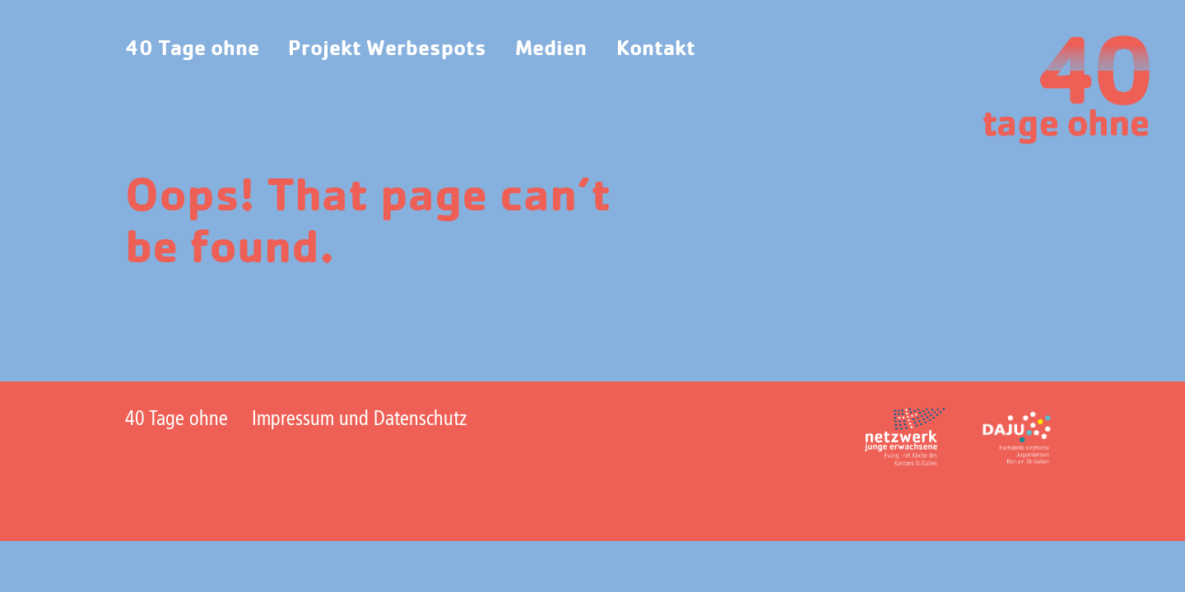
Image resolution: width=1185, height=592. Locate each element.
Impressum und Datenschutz (359, 420)
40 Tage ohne (192, 49)
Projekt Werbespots (387, 49)
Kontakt (655, 49)
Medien (551, 49)
